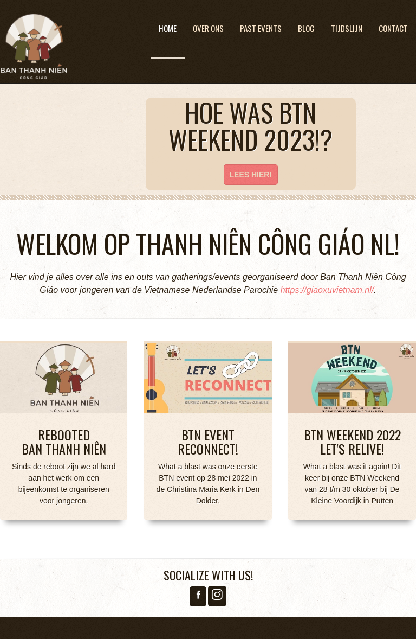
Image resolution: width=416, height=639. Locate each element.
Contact (393, 28)
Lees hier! (251, 174)
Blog (306, 28)
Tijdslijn (346, 28)
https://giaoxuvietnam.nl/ (327, 290)
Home (168, 28)
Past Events (261, 28)
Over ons (208, 28)
